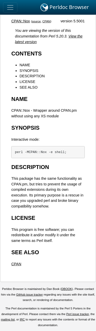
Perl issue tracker (77, 314)
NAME (24, 65)
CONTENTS (26, 53)
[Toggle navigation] (10, 7)
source (36, 21)
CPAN (46, 21)
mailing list (8, 319)
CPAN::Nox (20, 21)
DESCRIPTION (32, 76)
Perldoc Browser (64, 7)
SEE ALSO (28, 87)
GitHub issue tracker (29, 294)
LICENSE (27, 82)
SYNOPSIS (28, 71)
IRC (22, 319)
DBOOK (66, 288)
